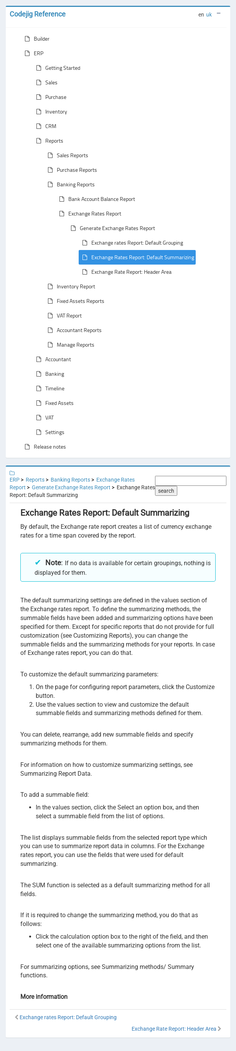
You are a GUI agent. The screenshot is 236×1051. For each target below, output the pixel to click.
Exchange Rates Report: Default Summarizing (136, 257)
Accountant (52, 359)
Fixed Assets (53, 403)
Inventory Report (70, 286)
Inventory (50, 111)
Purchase (49, 97)
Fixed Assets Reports (74, 301)
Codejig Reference (38, 14)
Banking (48, 374)
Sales (45, 82)
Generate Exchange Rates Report (111, 228)
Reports (48, 140)
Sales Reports (66, 155)
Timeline (48, 388)
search (166, 491)
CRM (44, 126)
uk (209, 15)
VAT (43, 417)
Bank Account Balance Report (95, 199)
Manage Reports (69, 344)
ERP (32, 53)
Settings (48, 432)
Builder (35, 38)
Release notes (43, 446)
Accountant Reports (73, 330)
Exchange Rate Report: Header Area (125, 272)
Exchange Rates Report (88, 213)
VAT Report (63, 315)
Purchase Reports (71, 170)
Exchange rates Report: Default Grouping (131, 242)
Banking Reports (70, 184)
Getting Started (56, 68)
